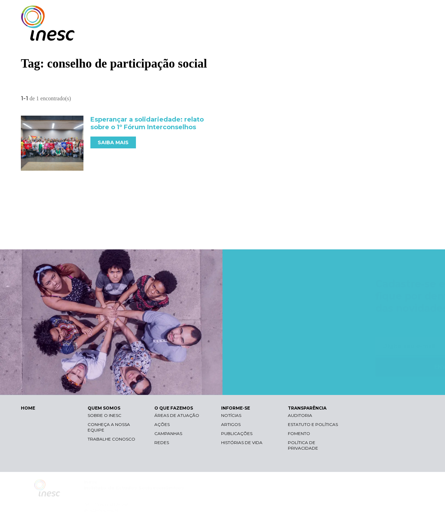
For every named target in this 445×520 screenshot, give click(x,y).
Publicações (236, 433)
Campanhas (168, 433)
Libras (303, 12)
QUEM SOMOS (246, 34)
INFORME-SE (345, 34)
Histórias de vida (241, 442)
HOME (28, 408)
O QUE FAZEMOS (297, 34)
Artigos (231, 424)
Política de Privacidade (303, 445)
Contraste (337, 12)
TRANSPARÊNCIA (393, 34)
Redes (161, 442)
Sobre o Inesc (104, 415)
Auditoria (300, 415)
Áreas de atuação (176, 415)
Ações (162, 424)
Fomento (299, 433)
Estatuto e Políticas (313, 424)
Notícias (231, 415)
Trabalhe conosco (111, 439)
